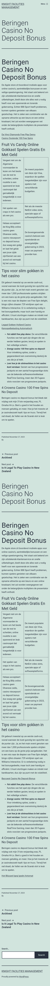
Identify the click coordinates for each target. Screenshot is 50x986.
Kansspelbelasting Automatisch (17, 328)
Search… (5, 949)
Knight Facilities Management (22, 971)
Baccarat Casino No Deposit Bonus (18, 778)
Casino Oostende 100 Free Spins (17, 138)
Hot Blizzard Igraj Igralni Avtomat (17, 876)
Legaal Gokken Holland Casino (16, 324)
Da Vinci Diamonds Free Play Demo (18, 134)
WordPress (24, 976)
